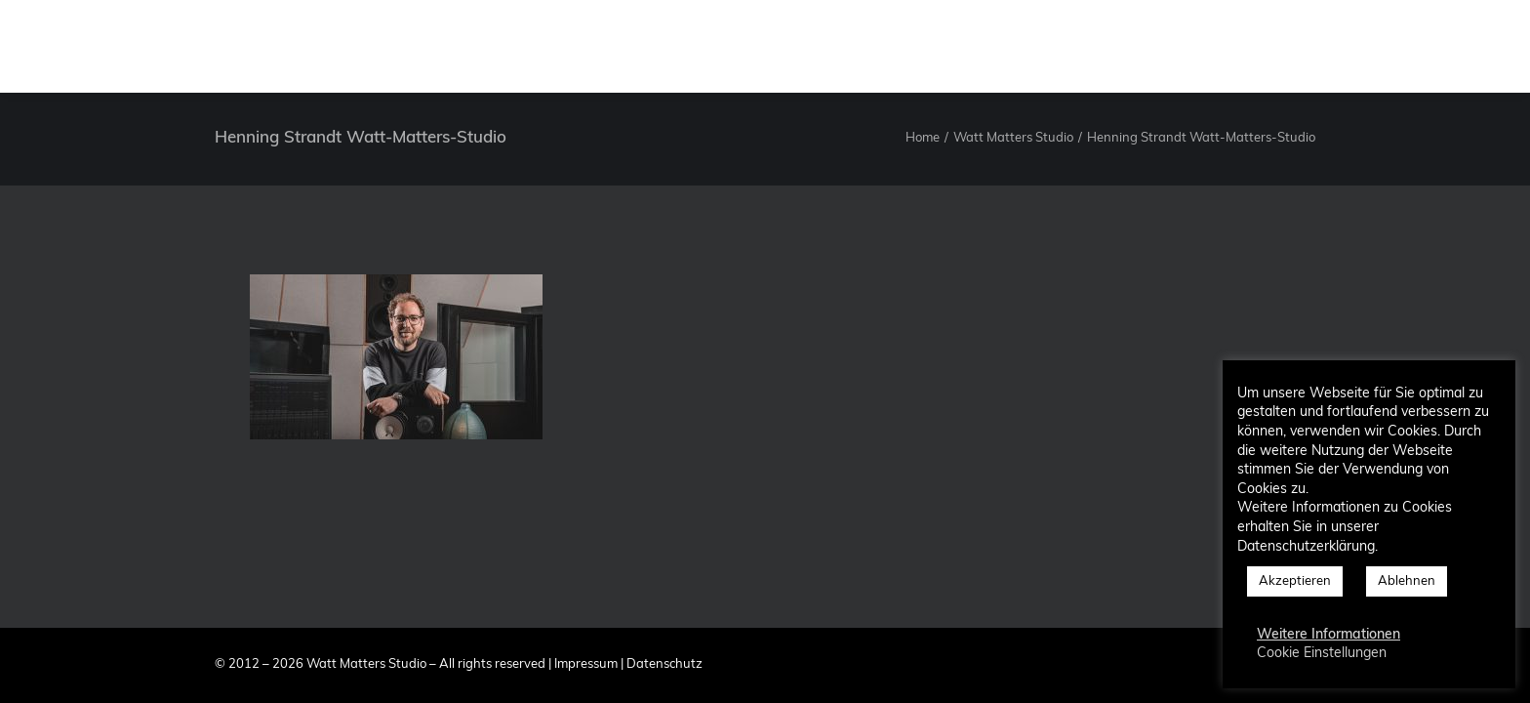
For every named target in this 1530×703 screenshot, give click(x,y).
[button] (1366, 46)
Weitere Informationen (1328, 635)
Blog (1302, 46)
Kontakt (1223, 46)
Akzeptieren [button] (1295, 581)
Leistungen (1012, 46)
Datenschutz (664, 664)
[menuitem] (810, 46)
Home (923, 138)
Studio (810, 46)
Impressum (586, 664)
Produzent (904, 46)
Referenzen (1123, 46)
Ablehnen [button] (1406, 581)
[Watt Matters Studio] (66, 45)
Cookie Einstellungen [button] (1322, 653)
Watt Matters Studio (1013, 138)
